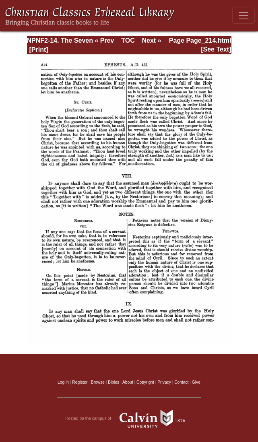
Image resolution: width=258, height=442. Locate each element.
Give (196, 382)
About (127, 382)
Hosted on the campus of (129, 419)
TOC (127, 40)
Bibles (113, 382)
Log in (63, 382)
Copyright (145, 382)
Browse (98, 382)
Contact (181, 382)
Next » (151, 40)
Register (79, 382)
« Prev (104, 40)
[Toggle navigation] (243, 16)
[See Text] (216, 49)
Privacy (164, 382)
